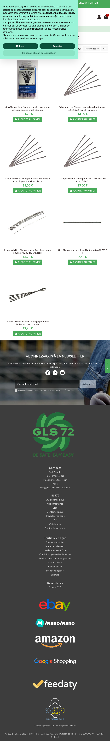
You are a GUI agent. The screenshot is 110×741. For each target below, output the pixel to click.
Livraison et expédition (55, 550)
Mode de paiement (55, 546)
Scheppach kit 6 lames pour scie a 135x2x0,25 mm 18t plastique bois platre (28, 180)
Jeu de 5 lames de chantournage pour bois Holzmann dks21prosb (27, 323)
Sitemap (55, 574)
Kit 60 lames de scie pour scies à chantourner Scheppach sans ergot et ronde (27, 108)
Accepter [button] (57, 727)
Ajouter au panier (28, 119)
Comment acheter (55, 542)
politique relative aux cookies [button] (25, 701)
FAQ (55, 520)
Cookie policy (55, 566)
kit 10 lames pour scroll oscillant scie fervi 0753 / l (82, 251)
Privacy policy (55, 562)
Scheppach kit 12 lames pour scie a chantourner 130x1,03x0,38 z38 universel (28, 251)
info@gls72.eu (47, 487)
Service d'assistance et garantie (55, 558)
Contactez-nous (55, 511)
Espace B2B (55, 587)
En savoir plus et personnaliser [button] (39, 734)
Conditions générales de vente (55, 554)
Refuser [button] (20, 727)
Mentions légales (55, 570)
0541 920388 (63, 487)
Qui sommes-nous (55, 499)
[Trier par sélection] (91, 48)
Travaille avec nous (55, 515)
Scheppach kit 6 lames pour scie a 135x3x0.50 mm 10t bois (82, 180)
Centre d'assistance (55, 528)
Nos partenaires (55, 503)
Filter (107, 367)
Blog (55, 507)
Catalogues (55, 524)
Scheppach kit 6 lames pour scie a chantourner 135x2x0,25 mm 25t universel (82, 108)
